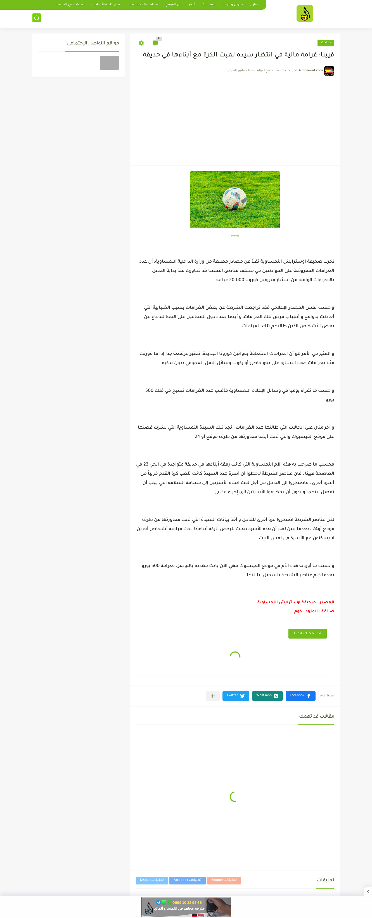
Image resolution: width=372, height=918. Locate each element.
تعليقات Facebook (188, 880)
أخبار (192, 5)
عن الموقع (173, 5)
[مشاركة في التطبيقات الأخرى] (213, 696)
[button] (301, 696)
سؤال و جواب (232, 5)
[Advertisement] (235, 118)
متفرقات (208, 5)
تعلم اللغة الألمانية (107, 5)
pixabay (235, 236)
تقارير (254, 5)
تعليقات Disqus (152, 880)
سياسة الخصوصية (143, 5)
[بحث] (36, 18)
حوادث (326, 43)
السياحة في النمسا (70, 5)
